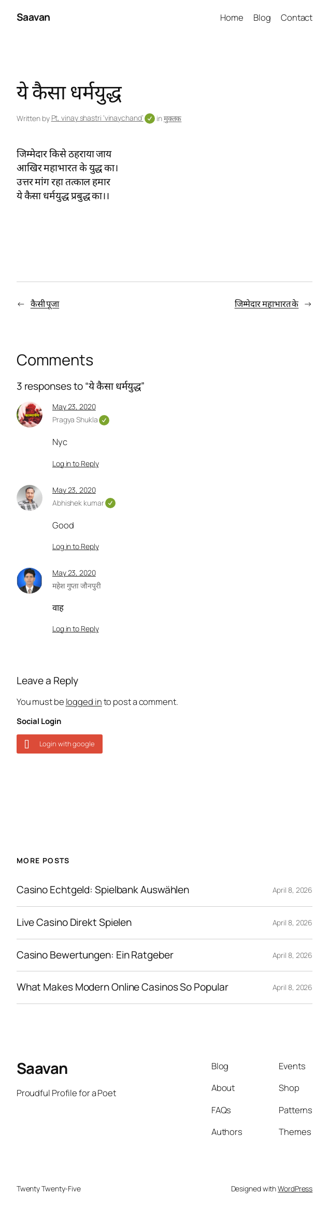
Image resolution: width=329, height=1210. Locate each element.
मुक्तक (173, 118)
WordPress (295, 1188)
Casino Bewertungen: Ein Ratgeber (95, 955)
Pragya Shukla (81, 419)
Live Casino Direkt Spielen (74, 922)
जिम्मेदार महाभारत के (267, 303)
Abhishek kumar (84, 503)
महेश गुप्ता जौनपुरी (76, 586)
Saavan (33, 17)
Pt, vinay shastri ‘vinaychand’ (103, 118)
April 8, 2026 (293, 890)
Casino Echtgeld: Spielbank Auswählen (103, 890)
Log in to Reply (75, 463)
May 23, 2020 (74, 406)
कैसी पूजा (45, 303)
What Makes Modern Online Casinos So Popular (122, 987)
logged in (84, 701)
